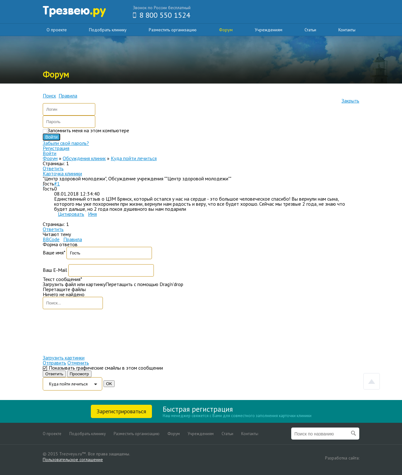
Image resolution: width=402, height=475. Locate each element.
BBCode (51, 239)
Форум (226, 30)
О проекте (57, 30)
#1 (57, 183)
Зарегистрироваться (121, 411)
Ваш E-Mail (55, 270)
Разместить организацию (173, 30)
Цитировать (71, 214)
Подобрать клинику (108, 30)
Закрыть (350, 100)
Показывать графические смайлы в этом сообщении (106, 368)
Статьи (310, 30)
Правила (72, 239)
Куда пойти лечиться (134, 158)
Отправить (54, 362)
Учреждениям (268, 30)
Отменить (78, 362)
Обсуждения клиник (84, 158)
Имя (92, 214)
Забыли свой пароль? (66, 143)
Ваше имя (54, 252)
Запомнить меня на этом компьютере (88, 130)
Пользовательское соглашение (73, 459)
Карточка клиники (62, 173)
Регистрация (56, 148)
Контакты (346, 30)
